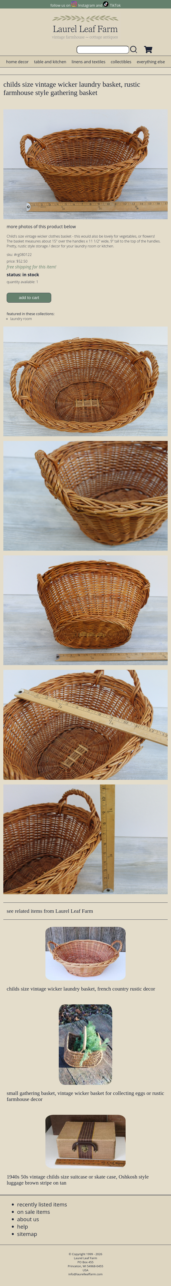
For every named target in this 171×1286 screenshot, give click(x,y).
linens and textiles (88, 61)
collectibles (121, 61)
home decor (17, 61)
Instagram (86, 5)
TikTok (115, 5)
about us (28, 1219)
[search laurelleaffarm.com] (134, 50)
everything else (151, 61)
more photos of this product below (41, 226)
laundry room (21, 318)
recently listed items (42, 1204)
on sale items (33, 1211)
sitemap (27, 1234)
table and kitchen (50, 61)
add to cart (29, 297)
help (22, 1226)
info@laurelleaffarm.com (85, 1274)
